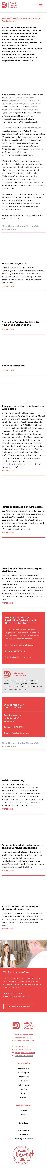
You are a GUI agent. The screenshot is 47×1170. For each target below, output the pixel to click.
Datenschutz (23, 1134)
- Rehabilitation (23, 1085)
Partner (23, 1111)
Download (23, 1123)
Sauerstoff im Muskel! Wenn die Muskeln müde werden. (21, 908)
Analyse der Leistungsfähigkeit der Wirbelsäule (23, 407)
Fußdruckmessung (13, 780)
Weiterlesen (8, 286)
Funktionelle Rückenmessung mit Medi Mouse (22, 570)
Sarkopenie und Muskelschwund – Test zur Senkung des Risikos (22, 846)
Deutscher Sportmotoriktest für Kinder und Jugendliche (21, 323)
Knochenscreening (13, 365)
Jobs (23, 1119)
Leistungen (23, 1073)
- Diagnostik (23, 1077)
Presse (23, 1115)
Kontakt (23, 1097)
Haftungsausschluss (23, 1139)
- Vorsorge (23, 1089)
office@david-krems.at (21, 657)
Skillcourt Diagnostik (14, 263)
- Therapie (23, 1081)
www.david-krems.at (24, 1056)
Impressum (23, 1130)
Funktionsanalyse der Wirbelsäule (22, 506)
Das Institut (23, 1068)
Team (23, 1093)
